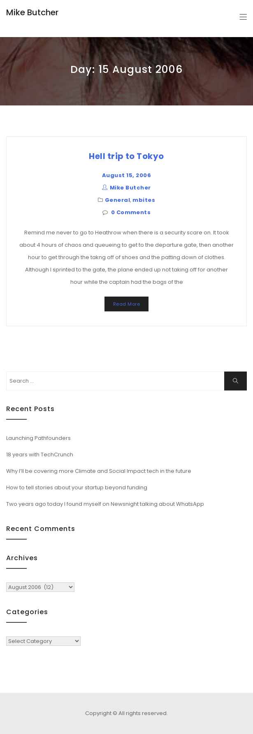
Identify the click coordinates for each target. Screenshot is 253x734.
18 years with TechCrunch (39, 454)
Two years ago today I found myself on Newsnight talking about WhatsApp (105, 504)
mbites (143, 200)
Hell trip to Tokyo (126, 156)
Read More (126, 304)
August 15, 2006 (126, 175)
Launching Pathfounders (38, 438)
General (117, 200)
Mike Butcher (32, 12)
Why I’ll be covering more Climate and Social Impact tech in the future (98, 471)
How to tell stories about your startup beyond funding (76, 487)
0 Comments (131, 212)
